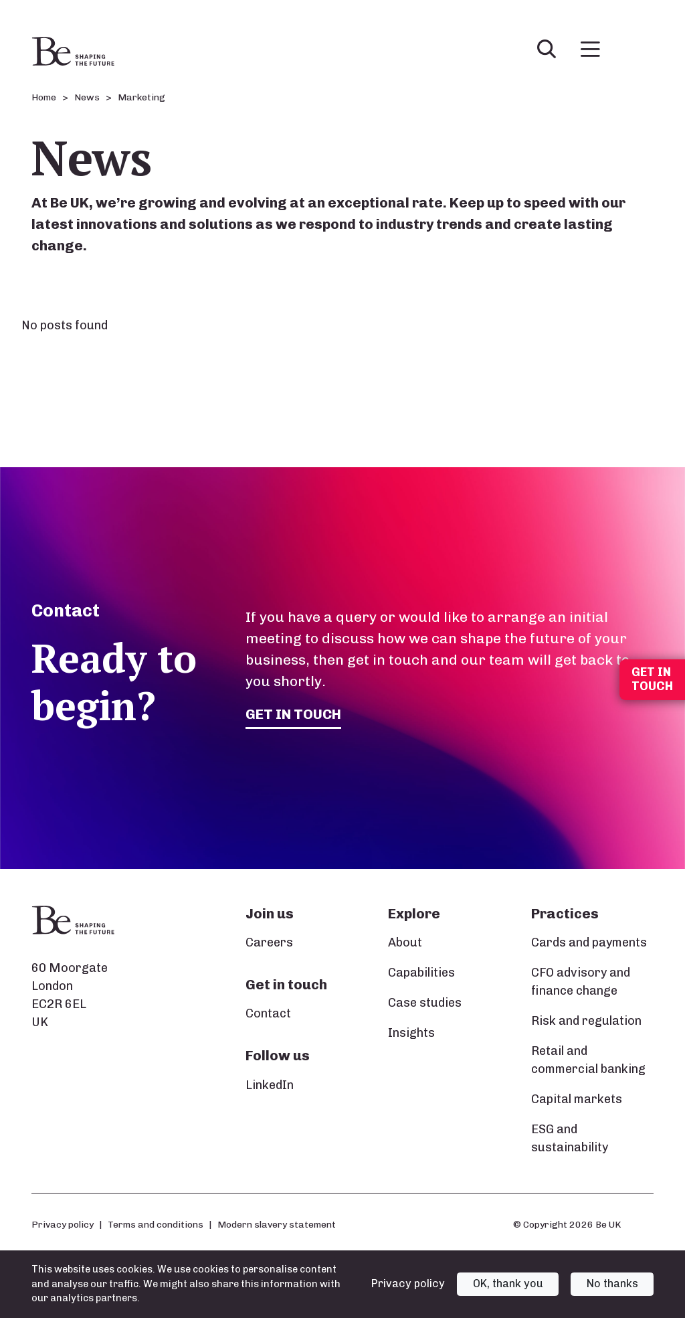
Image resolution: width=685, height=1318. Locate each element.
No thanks (612, 1283)
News (87, 97)
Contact (268, 1013)
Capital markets (576, 1099)
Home (43, 97)
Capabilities (421, 972)
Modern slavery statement (276, 1224)
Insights (411, 1032)
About (405, 942)
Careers (269, 942)
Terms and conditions (155, 1224)
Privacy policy (62, 1224)
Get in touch (293, 714)
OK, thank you (508, 1283)
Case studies (425, 1002)
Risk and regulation (586, 1020)
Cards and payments (589, 942)
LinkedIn (270, 1085)
